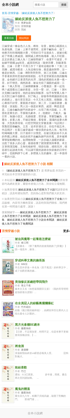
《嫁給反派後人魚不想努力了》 (23, 170)
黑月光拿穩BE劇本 (27, 324)
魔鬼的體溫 (22, 388)
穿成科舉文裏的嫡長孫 (30, 260)
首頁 (4, 13)
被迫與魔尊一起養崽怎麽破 (33, 239)
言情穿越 (13, 13)
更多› (66, 231)
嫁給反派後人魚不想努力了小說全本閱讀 (30, 219)
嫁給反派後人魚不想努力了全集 (44, 199)
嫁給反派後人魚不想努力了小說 (36, 189)
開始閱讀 (24, 38)
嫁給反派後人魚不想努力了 (37, 13)
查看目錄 (9, 38)
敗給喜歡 (21, 367)
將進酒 (19, 346)
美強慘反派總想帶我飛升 (31, 281)
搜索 (63, 4)
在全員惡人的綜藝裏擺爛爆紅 (34, 303)
